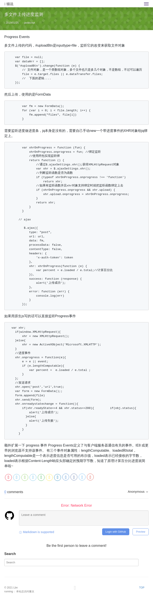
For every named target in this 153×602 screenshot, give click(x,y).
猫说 (8, 4)
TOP (141, 587)
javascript (29, 22)
